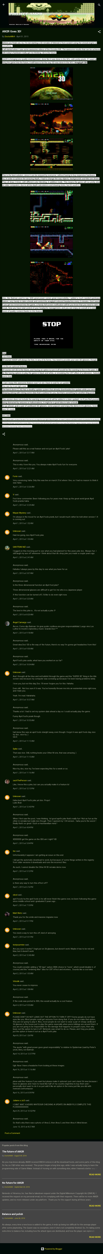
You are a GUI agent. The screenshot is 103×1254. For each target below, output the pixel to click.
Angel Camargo (20, 622)
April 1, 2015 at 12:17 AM (23, 453)
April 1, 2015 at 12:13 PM (23, 788)
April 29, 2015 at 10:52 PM (24, 1111)
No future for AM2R (13, 1182)
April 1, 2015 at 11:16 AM (23, 772)
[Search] (99, 5)
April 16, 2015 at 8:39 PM (23, 1092)
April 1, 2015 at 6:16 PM (23, 887)
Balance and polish (12, 1214)
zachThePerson (20, 780)
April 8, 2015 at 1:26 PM (23, 1035)
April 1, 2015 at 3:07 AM (23, 573)
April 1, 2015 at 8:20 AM (23, 614)
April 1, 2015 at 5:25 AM (23, 599)
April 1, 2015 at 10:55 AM (23, 720)
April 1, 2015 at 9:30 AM (23, 648)
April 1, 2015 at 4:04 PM (23, 827)
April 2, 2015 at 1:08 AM (23, 989)
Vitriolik (16, 981)
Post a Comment (12, 1133)
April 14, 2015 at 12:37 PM (24, 1054)
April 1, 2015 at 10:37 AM (23, 699)
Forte (15, 476)
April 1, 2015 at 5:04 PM (23, 843)
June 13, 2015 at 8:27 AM (24, 1127)
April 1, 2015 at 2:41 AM (23, 557)
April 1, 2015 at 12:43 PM (23, 807)
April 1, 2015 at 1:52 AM (23, 523)
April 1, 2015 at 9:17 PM (23, 921)
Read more (95, 1174)
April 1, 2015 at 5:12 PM (23, 871)
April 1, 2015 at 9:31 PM (23, 937)
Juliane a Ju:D (19, 1100)
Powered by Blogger (51, 1249)
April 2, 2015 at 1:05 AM (23, 973)
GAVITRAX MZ (19, 547)
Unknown (17, 531)
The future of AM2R (13, 1151)
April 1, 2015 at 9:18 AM (23, 633)
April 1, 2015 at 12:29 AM (23, 505)
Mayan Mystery (19, 513)
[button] (99, 32)
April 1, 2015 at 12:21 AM (23, 468)
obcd (15, 895)
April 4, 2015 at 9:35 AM (23, 1005)
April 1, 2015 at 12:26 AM (23, 487)
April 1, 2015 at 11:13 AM (23, 741)
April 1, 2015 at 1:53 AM (23, 539)
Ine (14, 851)
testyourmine (19, 945)
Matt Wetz (17, 913)
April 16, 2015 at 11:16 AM (24, 1069)
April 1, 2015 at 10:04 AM (23, 664)
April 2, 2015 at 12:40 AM (23, 955)
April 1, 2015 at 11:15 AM (23, 757)
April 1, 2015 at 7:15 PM (23, 905)
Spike (15, 749)
